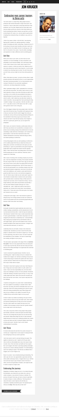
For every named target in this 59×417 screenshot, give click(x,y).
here (49, 39)
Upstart (33, 409)
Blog (9, 1)
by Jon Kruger (14, 391)
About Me (4, 1)
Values (13, 1)
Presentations (19, 1)
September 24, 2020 (7, 391)
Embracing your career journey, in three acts (18, 16)
